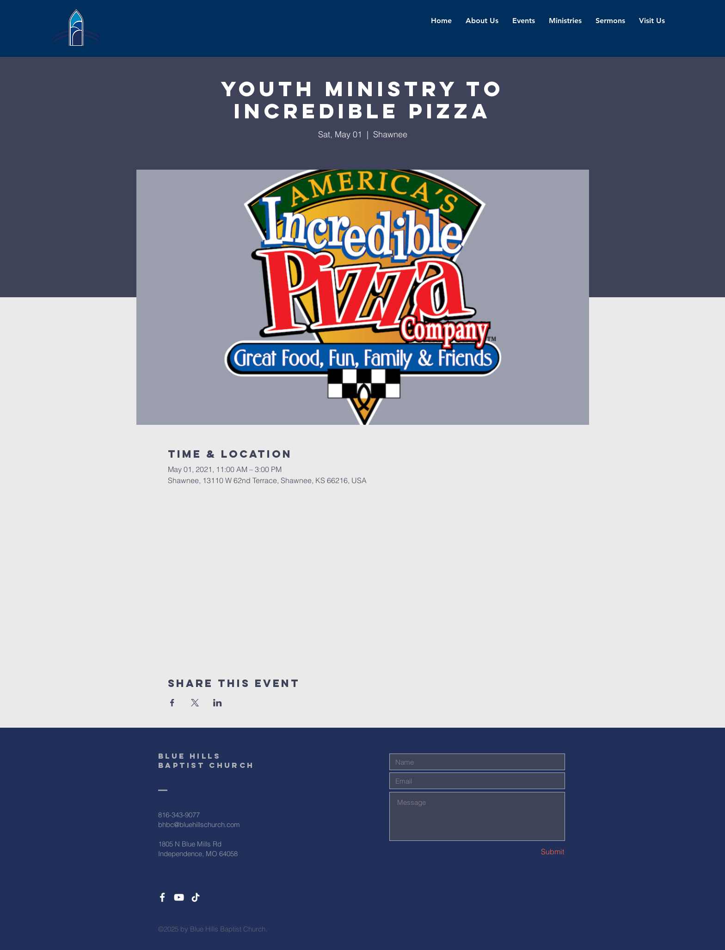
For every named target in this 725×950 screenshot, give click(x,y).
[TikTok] (196, 897)
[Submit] (531, 852)
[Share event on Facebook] (172, 702)
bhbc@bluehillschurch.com (199, 824)
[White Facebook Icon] (162, 897)
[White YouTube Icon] (179, 897)
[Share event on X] (194, 702)
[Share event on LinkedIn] (217, 702)
